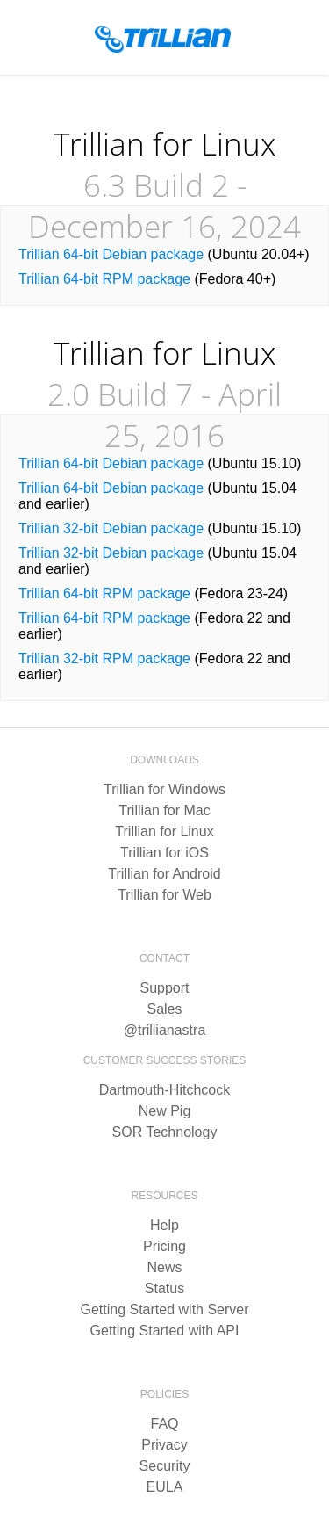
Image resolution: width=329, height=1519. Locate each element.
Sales (164, 1009)
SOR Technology (165, 1132)
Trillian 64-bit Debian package (111, 254)
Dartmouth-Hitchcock (164, 1089)
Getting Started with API (165, 1330)
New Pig (165, 1110)
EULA (165, 1486)
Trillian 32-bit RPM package (104, 658)
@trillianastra (165, 1030)
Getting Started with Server (164, 1309)
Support (164, 987)
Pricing (164, 1246)
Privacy (164, 1444)
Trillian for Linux (164, 831)
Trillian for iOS (164, 852)
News (164, 1267)
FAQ (164, 1423)
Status (164, 1288)
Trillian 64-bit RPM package (104, 278)
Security (164, 1465)
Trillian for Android (164, 873)
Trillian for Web (164, 894)
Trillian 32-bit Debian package (111, 528)
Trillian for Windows (164, 789)
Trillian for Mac (164, 810)
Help (164, 1225)
